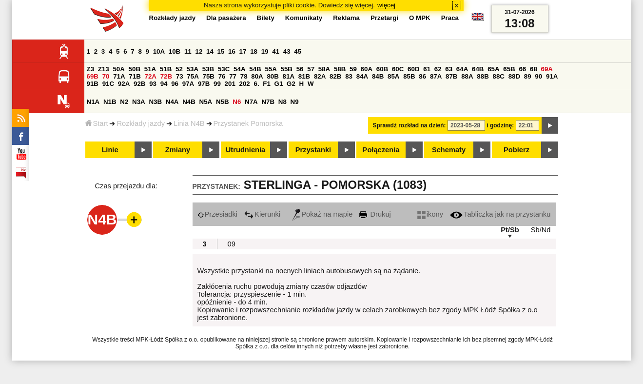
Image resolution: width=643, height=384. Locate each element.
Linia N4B (189, 123)
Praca (450, 17)
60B (382, 69)
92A (124, 83)
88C (499, 76)
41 (275, 51)
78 (244, 76)
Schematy (449, 150)
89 (527, 76)
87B (451, 76)
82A (320, 76)
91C (108, 83)
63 (448, 69)
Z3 (91, 69)
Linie (109, 150)
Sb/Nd (541, 230)
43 (287, 51)
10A (159, 51)
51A (150, 69)
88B (482, 76)
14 (210, 51)
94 (164, 83)
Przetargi (384, 17)
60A (366, 69)
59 (353, 69)
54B (255, 69)
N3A (138, 101)
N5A (206, 101)
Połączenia (381, 150)
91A (552, 76)
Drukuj (374, 214)
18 (253, 51)
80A (257, 76)
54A (239, 69)
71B (134, 76)
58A (324, 69)
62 (438, 69)
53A (192, 69)
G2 (291, 83)
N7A (251, 101)
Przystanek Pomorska (248, 123)
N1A (93, 101)
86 (422, 76)
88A (467, 76)
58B (340, 69)
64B (478, 69)
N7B (267, 101)
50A (118, 69)
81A (288, 76)
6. (256, 83)
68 (533, 69)
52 (179, 69)
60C (398, 69)
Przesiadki (217, 214)
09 (231, 244)
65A (493, 69)
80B (272, 76)
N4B (188, 101)
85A (393, 76)
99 (217, 83)
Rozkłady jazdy (141, 123)
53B (208, 69)
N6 (237, 101)
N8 (282, 101)
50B (134, 69)
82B (335, 76)
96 (174, 83)
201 (230, 83)
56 (300, 69)
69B (92, 76)
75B (208, 76)
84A (362, 76)
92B (139, 83)
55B (286, 69)
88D (514, 76)
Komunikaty (303, 17)
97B (204, 83)
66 (522, 69)
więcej (386, 5)
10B (174, 51)
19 (265, 51)
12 (198, 51)
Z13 (103, 69)
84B (378, 76)
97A (188, 83)
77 (232, 76)
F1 (267, 83)
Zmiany (177, 150)
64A (462, 69)
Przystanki (313, 150)
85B (409, 76)
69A (547, 69)
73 (179, 76)
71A (119, 76)
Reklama (346, 17)
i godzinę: (500, 125)
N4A (172, 101)
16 (231, 51)
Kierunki (262, 214)
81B (304, 76)
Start (96, 123)
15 (221, 51)
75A (192, 76)
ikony (430, 214)
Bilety (265, 17)
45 (297, 51)
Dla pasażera (226, 17)
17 (243, 51)
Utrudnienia (245, 150)
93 (152, 83)
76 (222, 76)
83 (348, 76)
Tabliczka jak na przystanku (500, 214)
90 (538, 76)
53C (224, 69)
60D (413, 69)
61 (426, 69)
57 (310, 69)
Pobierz (516, 150)
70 (106, 76)
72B (166, 76)
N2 (124, 101)
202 (244, 83)
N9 (295, 101)
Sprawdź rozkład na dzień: (409, 125)
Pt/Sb (510, 230)
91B (92, 83)
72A (150, 76)
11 (188, 51)
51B (166, 69)
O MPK (419, 17)
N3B (155, 101)
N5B (222, 101)
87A (436, 76)
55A (270, 69)
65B (509, 69)
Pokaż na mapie (322, 214)
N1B (110, 101)
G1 (278, 83)
